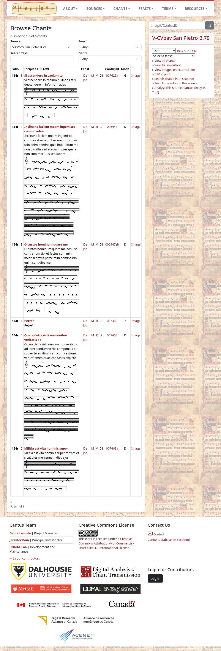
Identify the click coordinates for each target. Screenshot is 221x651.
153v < (181, 51)
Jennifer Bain (19, 540)
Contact (156, 534)
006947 (112, 127)
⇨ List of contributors (24, 558)
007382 (112, 321)
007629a (112, 75)
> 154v (192, 51)
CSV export (162, 74)
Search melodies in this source (176, 83)
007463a (112, 448)
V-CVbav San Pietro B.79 (181, 37)
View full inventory (168, 65)
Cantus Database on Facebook (169, 540)
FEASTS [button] (145, 8)
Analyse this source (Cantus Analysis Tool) (178, 90)
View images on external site (175, 70)
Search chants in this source (174, 79)
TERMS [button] (168, 8)
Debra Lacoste (20, 533)
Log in (155, 578)
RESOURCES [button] (195, 8)
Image (135, 75)
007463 (112, 335)
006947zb (112, 244)
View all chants (165, 61)
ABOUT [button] (69, 8)
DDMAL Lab (18, 547)
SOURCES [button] (94, 8)
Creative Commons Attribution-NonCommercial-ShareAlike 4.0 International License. (106, 543)
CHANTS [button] (120, 8)
